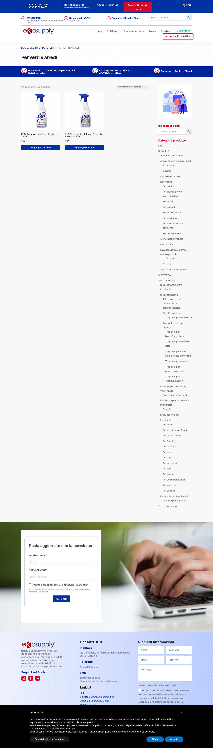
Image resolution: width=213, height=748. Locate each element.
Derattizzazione (172, 313)
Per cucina (169, 186)
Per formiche (170, 441)
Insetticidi (165, 420)
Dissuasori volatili (169, 414)
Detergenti (49, 47)
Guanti (166, 409)
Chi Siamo (113, 31)
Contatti (166, 31)
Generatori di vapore (171, 238)
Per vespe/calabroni (174, 479)
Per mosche (169, 446)
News (152, 31)
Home (98, 31)
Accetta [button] (174, 739)
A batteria (168, 165)
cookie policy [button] (86, 722)
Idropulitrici (166, 244)
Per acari (168, 424)
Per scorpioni (170, 463)
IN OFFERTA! (183, 31)
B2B (160, 145)
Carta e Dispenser (170, 176)
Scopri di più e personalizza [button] (49, 739)
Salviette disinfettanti (175, 395)
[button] (181, 712)
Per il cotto (168, 201)
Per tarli (167, 468)
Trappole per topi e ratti (178, 317)
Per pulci (167, 452)
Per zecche (169, 490)
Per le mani (169, 207)
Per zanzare (169, 485)
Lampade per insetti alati (174, 496)
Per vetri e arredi (172, 233)
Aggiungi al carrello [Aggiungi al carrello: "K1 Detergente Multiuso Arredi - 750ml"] (41, 147)
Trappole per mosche (177, 361)
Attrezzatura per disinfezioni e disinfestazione (172, 303)
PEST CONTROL (167, 280)
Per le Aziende (133, 31)
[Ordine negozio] (132, 87)
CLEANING (35, 47)
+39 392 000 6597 (38, 4)
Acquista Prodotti (176, 36)
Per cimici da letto (172, 435)
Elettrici (167, 170)
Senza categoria (167, 506)
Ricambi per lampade (174, 500)
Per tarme (168, 474)
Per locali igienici (172, 212)
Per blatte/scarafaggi (175, 430)
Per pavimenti (170, 218)
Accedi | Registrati (108, 5)
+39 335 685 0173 (38, 7)
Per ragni (168, 457)
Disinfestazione (169, 294)
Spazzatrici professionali (174, 269)
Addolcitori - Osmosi (171, 155)
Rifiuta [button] (155, 739)
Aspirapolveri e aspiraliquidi (175, 161)
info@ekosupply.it (73, 5)
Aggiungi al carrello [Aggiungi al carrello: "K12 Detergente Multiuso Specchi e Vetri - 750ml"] (84, 147)
